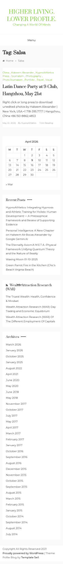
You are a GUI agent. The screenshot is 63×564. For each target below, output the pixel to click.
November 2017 (16, 403)
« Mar (9, 184)
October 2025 (15, 356)
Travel (40, 79)
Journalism (17, 76)
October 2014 (14, 516)
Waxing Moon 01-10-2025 (22, 259)
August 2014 (14, 528)
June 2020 (12, 380)
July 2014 (11, 534)
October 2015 (14, 480)
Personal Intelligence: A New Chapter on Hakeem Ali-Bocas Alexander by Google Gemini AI (30, 235)
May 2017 (12, 421)
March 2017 (13, 433)
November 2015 (16, 475)
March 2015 (13, 498)
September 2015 (16, 486)
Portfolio (30, 79)
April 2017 (12, 427)
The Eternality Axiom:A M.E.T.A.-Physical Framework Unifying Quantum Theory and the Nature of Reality (31, 249)
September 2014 (16, 522)
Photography (33, 76)
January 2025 (14, 362)
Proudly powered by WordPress (23, 553)
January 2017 (14, 445)
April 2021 (12, 374)
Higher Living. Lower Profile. (31, 15)
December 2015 (16, 469)
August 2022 (14, 368)
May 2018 (12, 397)
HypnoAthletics (28, 123)
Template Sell (30, 557)
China (6, 72)
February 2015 (15, 504)
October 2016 (14, 451)
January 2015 (14, 510)
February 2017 (15, 439)
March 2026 (13, 344)
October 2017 (14, 409)
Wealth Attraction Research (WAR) (29, 287)
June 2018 (12, 392)
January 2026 (14, 350)
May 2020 (12, 386)
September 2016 (16, 457)
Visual (48, 79)
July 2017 (11, 415)
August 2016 (13, 463)
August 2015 (13, 492)
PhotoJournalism (13, 79)
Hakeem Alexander (22, 72)
